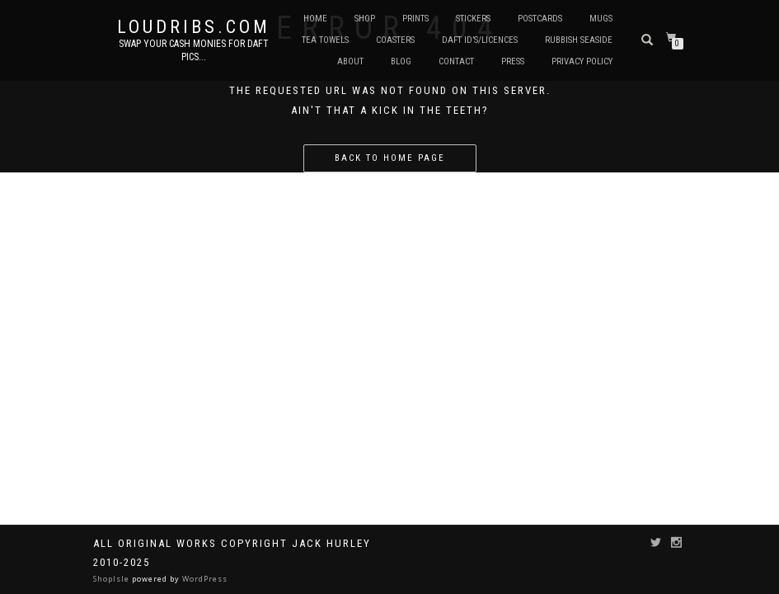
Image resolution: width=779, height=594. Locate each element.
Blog (401, 61)
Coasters (395, 40)
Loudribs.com (193, 27)
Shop (364, 18)
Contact (456, 61)
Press (512, 61)
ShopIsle (112, 578)
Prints (415, 18)
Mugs (600, 18)
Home (315, 18)
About (350, 61)
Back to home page (390, 158)
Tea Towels (325, 40)
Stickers (473, 18)
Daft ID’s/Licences (480, 40)
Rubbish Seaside (578, 40)
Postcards (540, 18)
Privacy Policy (581, 61)
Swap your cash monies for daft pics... (194, 50)
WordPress (204, 578)
